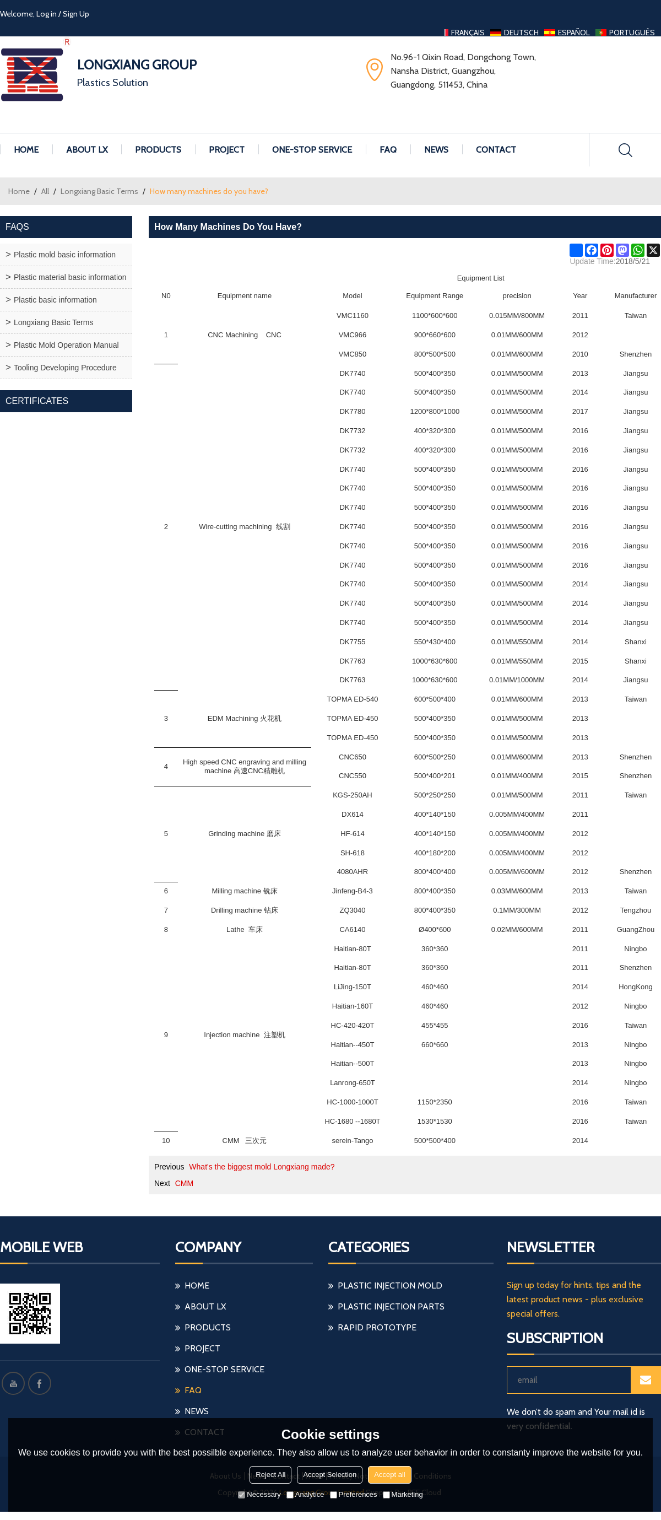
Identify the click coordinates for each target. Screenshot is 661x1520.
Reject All (270, 1474)
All (45, 191)
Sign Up (76, 14)
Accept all (389, 1474)
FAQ (388, 149)
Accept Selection (329, 1474)
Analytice (305, 1494)
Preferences (353, 1494)
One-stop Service (312, 149)
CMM (184, 1183)
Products (158, 149)
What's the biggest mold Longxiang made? (261, 1166)
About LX (86, 149)
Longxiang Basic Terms (99, 191)
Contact (496, 149)
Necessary (259, 1494)
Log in (46, 14)
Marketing (403, 1494)
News (436, 149)
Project (227, 149)
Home (26, 149)
